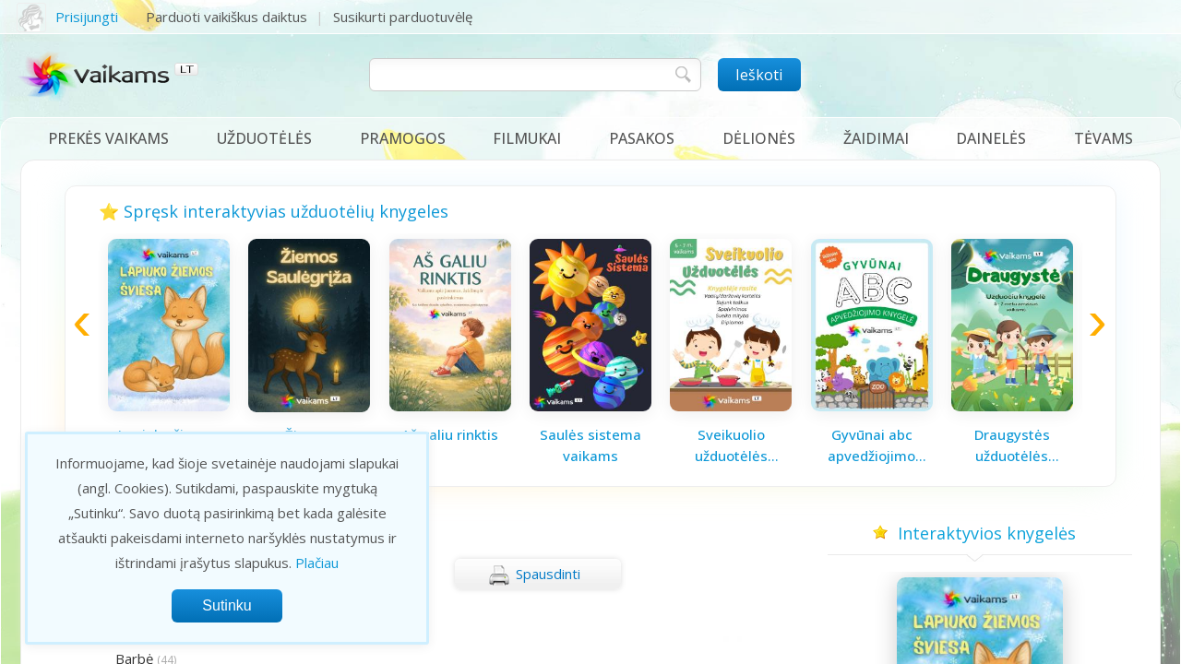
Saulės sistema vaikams (590, 445)
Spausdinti (534, 575)
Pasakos (641, 138)
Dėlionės (758, 138)
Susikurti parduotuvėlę (402, 16)
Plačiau (317, 562)
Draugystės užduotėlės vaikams (1012, 445)
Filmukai (527, 138)
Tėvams (1103, 138)
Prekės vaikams (108, 138)
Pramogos (403, 138)
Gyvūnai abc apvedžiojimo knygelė (871, 445)
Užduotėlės (264, 138)
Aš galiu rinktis (449, 434)
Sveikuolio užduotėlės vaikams (731, 445)
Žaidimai (876, 138)
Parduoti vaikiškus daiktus (226, 16)
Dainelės (991, 138)
